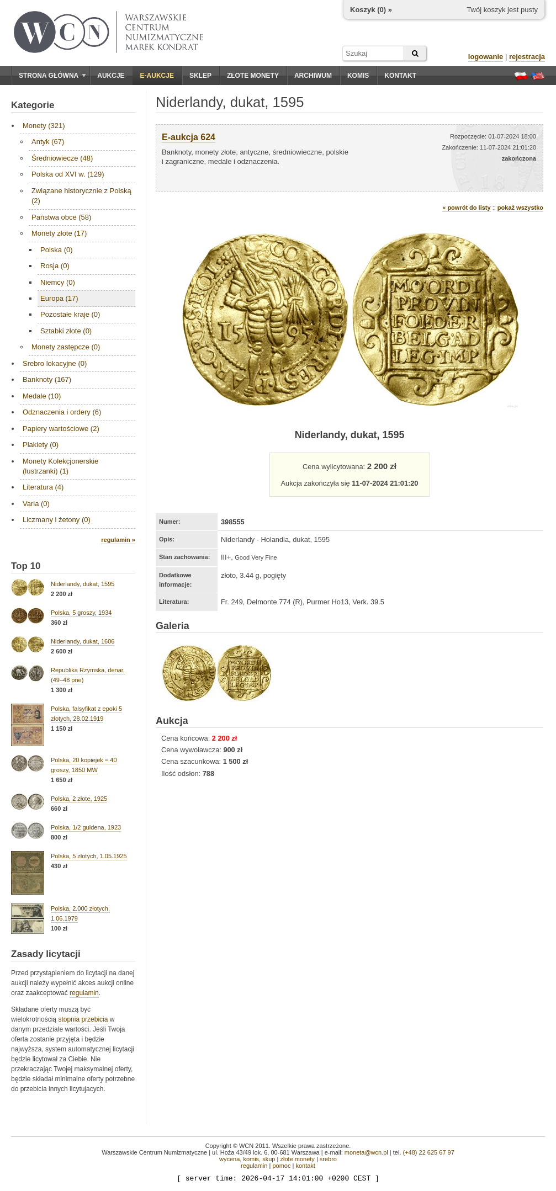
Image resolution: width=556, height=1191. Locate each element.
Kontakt (400, 75)
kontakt (305, 1165)
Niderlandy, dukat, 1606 (82, 641)
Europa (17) (59, 298)
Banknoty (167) (47, 379)
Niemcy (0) (57, 282)
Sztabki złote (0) (66, 331)
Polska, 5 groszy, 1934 (81, 612)
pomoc (281, 1165)
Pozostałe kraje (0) (70, 314)
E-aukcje (157, 75)
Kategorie (32, 105)
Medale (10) (42, 396)
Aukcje (110, 75)
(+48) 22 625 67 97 (428, 1152)
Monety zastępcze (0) (65, 347)
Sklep (200, 75)
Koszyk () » (371, 10)
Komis (358, 75)
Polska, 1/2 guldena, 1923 (86, 827)
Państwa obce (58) (61, 217)
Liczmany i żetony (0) (57, 519)
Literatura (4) (43, 487)
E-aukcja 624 (188, 137)
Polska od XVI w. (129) (67, 174)
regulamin (84, 993)
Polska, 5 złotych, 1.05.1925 (89, 856)
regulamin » (118, 539)
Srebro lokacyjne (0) (55, 363)
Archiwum (313, 75)
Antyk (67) (47, 141)
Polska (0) (56, 250)
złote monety (297, 1159)
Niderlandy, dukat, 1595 (82, 584)
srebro (328, 1159)
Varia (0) (36, 503)
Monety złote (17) (59, 233)
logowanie (486, 56)
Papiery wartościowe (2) (61, 428)
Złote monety (253, 75)
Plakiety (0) (41, 444)
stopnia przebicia (83, 1019)
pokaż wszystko (520, 207)
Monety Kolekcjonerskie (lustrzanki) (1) (60, 466)
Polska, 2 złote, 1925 (79, 798)
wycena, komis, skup (247, 1159)
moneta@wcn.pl (366, 1152)
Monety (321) (44, 125)
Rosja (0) (55, 266)
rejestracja (527, 56)
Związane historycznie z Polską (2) (81, 196)
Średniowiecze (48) (62, 158)
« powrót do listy (466, 207)
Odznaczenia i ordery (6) (62, 412)
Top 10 (26, 566)
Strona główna (52, 75)
